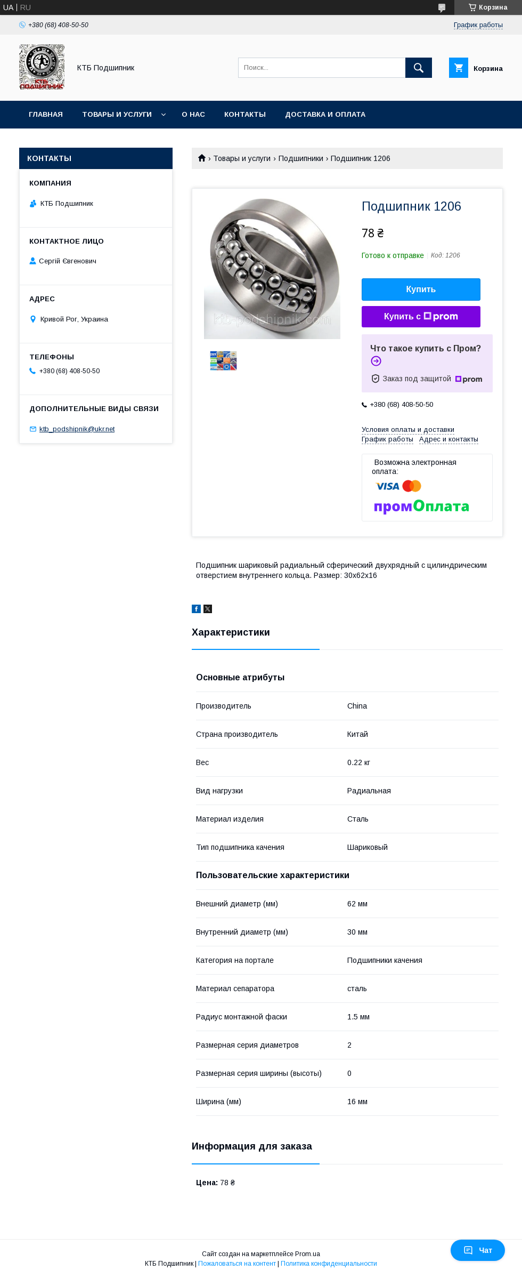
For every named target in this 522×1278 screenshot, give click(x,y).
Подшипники (301, 158)
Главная (46, 114)
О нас (193, 114)
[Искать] (418, 68)
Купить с (421, 316)
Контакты (245, 114)
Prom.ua (307, 1254)
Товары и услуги (117, 114)
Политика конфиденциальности (329, 1263)
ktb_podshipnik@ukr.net (77, 429)
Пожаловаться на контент (237, 1263)
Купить (421, 289)
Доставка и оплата (325, 114)
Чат (477, 1250)
